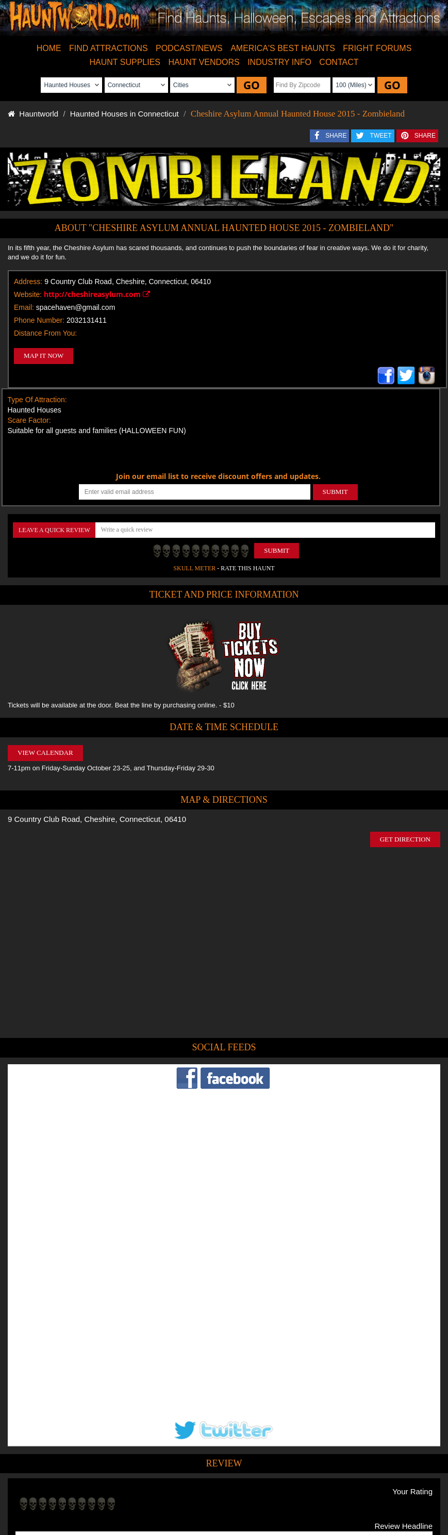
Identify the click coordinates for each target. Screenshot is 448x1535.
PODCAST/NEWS (189, 48)
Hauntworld (33, 113)
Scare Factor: (29, 420)
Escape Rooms (386, 1490)
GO (251, 85)
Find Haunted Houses (71, 1490)
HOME (49, 48)
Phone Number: (39, 320)
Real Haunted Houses (328, 1490)
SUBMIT (335, 492)
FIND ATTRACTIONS (108, 48)
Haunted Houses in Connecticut (124, 113)
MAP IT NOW (43, 355)
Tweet (198, 1466)
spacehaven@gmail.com (75, 307)
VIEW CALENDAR (45, 752)
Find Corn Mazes (268, 1490)
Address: (28, 281)
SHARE (335, 135)
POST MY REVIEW (53, 1423)
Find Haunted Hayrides (139, 1490)
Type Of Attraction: (37, 399)
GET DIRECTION (405, 839)
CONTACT (338, 62)
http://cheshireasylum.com (97, 294)
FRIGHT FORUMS (377, 48)
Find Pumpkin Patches (208, 1490)
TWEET (381, 135)
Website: (28, 294)
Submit (276, 550)
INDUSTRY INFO (279, 62)
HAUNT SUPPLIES (125, 62)
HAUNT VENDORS (203, 62)
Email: (24, 307)
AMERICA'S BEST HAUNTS (282, 48)
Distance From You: (45, 333)
